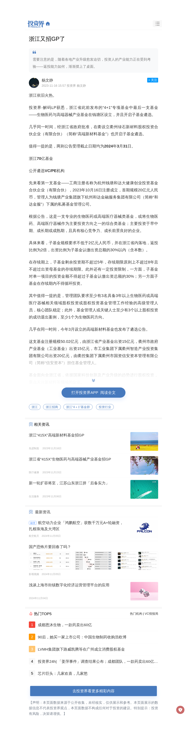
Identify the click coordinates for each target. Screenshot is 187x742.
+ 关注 (152, 80)
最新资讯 (42, 512)
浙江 (35, 407)
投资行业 (105, 407)
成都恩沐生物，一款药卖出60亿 (65, 625)
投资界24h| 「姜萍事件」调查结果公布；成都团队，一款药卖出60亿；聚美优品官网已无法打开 (98, 662)
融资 (32, 522)
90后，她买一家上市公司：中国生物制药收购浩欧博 (82, 637)
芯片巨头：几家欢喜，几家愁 (63, 673)
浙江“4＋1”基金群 (78, 407)
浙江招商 (52, 407)
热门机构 (136, 613)
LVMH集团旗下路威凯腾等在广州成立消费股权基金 (81, 649)
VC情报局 (151, 613)
